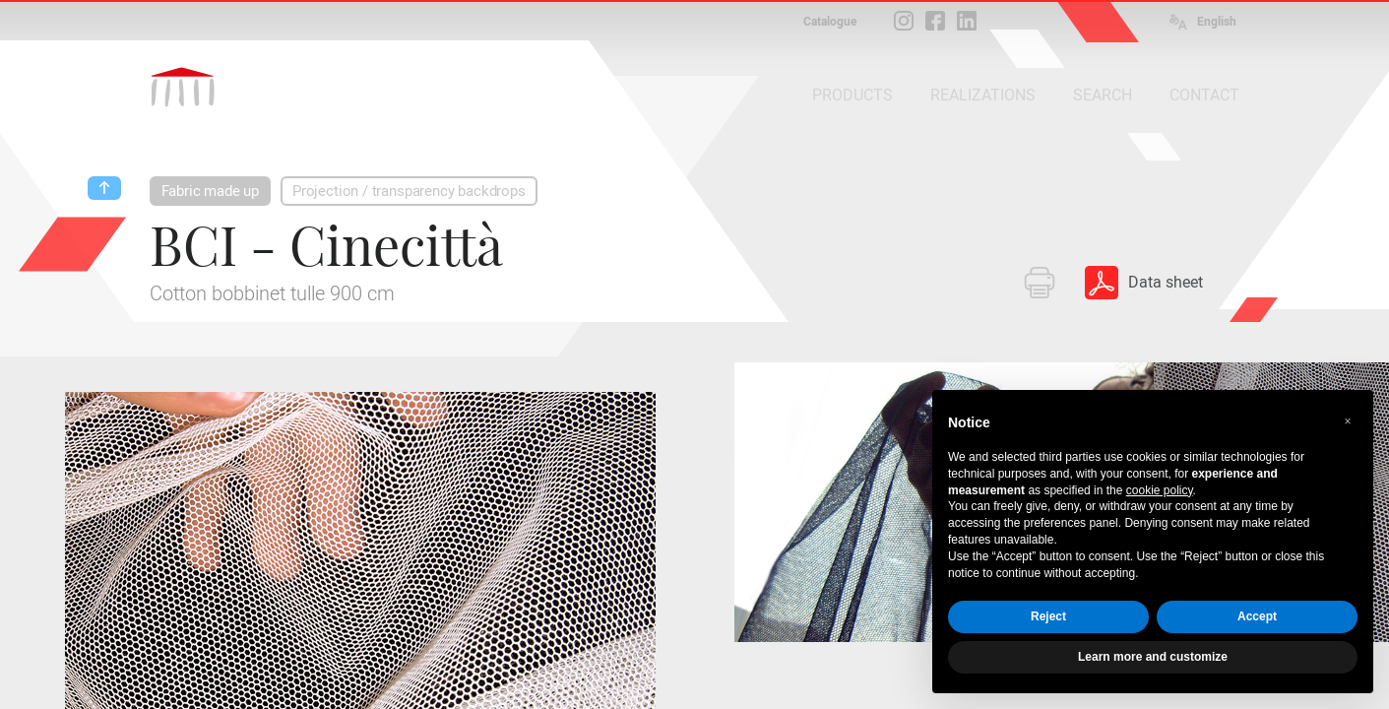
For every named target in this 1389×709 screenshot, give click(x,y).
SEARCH (1102, 95)
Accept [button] (1257, 616)
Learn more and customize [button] (1153, 657)
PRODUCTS (852, 95)
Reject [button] (1048, 616)
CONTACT (1204, 95)
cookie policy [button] (1159, 490)
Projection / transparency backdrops (409, 191)
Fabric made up (210, 191)
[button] (1347, 421)
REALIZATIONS (983, 95)
